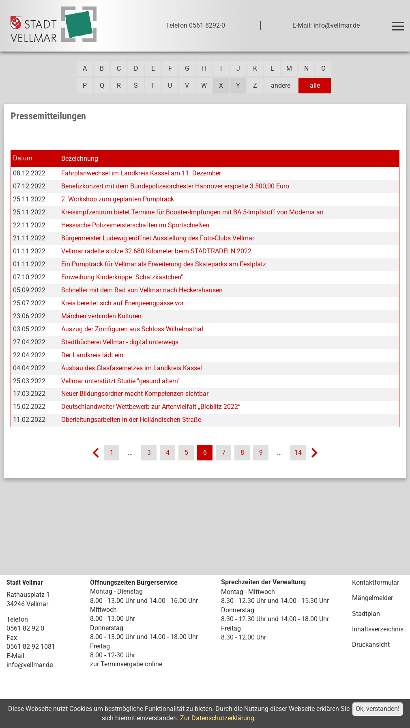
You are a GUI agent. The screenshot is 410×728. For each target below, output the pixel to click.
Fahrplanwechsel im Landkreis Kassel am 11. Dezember (141, 173)
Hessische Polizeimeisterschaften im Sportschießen (135, 225)
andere (280, 85)
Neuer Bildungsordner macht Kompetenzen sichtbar (134, 393)
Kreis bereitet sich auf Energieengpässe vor (122, 303)
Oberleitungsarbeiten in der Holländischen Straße (131, 419)
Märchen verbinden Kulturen (101, 316)
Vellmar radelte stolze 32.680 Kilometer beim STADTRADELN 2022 (156, 251)
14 (298, 452)
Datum (22, 158)
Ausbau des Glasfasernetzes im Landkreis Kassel (131, 368)
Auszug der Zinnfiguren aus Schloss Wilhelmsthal (132, 329)
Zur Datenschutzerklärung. (218, 718)
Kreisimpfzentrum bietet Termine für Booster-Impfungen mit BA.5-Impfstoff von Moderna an (192, 212)
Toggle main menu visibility (399, 22)
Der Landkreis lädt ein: (93, 355)
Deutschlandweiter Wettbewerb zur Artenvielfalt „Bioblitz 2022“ (150, 406)
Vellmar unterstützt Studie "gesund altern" (120, 381)
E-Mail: (16, 656)
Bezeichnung (79, 158)
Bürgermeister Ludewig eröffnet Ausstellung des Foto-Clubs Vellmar (157, 238)
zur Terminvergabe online (126, 664)
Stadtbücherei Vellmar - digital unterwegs (119, 342)
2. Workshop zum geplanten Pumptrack (117, 199)
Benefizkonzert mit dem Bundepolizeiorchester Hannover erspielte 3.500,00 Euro (175, 186)
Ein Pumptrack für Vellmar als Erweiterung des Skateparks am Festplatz (163, 264)
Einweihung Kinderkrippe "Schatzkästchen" (122, 277)
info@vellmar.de (29, 665)
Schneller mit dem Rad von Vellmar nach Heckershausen (142, 290)
